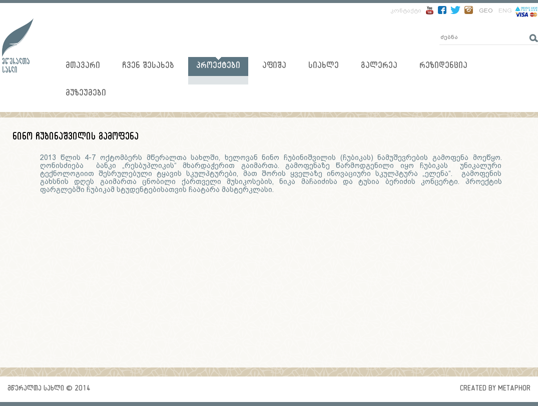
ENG (505, 10)
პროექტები (218, 66)
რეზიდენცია (443, 66)
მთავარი (83, 66)
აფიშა (274, 66)
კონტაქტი (405, 10)
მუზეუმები (86, 94)
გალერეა (379, 66)
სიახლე (323, 66)
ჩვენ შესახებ (148, 66)
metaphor (514, 389)
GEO (485, 10)
